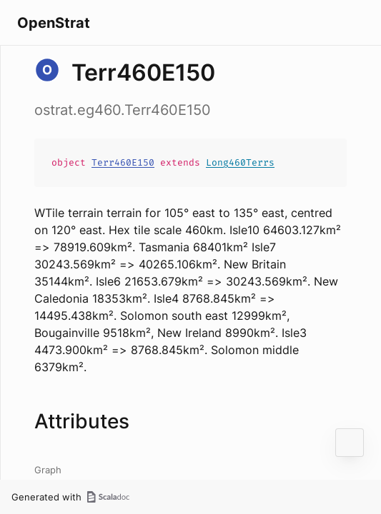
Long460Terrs (240, 162)
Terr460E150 (122, 162)
